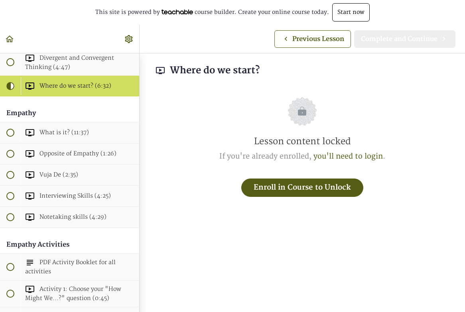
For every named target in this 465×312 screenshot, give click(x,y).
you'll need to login (348, 156)
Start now (351, 12)
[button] (10, 39)
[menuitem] (129, 39)
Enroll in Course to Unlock (302, 187)
